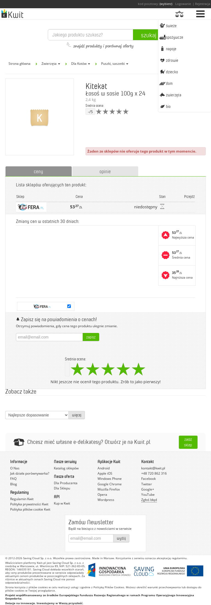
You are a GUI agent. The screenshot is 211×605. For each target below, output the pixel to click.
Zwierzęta (170, 94)
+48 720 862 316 (154, 473)
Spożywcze (171, 37)
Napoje (167, 48)
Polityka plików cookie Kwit (30, 509)
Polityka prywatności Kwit (29, 504)
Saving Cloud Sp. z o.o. (37, 558)
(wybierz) (166, 4)
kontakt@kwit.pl (153, 468)
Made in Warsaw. (103, 558)
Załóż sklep (188, 442)
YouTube (148, 494)
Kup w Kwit (62, 503)
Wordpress (106, 499)
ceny (38, 171)
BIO (165, 106)
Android (104, 468)
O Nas (15, 468)
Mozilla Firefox (109, 489)
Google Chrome (110, 484)
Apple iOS (105, 473)
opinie (105, 171)
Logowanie (183, 4)
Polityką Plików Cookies (108, 587)
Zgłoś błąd (149, 499)
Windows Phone (110, 478)
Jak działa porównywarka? (29, 473)
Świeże (168, 25)
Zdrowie (168, 60)
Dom (166, 83)
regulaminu (179, 558)
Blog (13, 484)
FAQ (13, 478)
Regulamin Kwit (22, 499)
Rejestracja (202, 4)
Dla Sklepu (62, 488)
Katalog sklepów (66, 468)
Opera (102, 494)
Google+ (147, 489)
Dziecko (168, 71)
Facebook (148, 478)
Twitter (146, 484)
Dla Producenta (65, 483)
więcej (76, 415)
